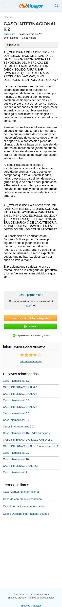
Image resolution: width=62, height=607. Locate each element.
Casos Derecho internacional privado (26, 513)
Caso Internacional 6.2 (16, 380)
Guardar (30, 326)
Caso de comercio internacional (22, 499)
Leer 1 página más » (31, 294)
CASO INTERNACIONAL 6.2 (20, 387)
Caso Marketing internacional (21, 491)
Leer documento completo (30, 318)
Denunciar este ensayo (31, 361)
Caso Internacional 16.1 (17, 459)
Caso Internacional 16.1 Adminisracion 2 (26, 433)
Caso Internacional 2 (15, 472)
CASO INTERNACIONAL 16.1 (21, 465)
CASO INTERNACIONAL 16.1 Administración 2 (31, 446)
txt (28, 305)
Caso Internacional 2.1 (16, 452)
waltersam (9, 34)
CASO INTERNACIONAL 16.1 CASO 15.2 (28, 439)
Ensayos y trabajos (31, 605)
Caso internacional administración (24, 506)
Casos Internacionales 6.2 (18, 426)
